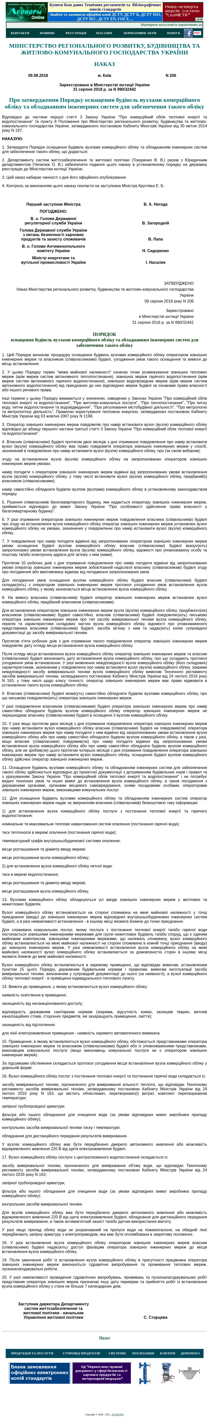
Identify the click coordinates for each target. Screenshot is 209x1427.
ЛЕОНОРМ (117, 1414)
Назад (104, 1338)
